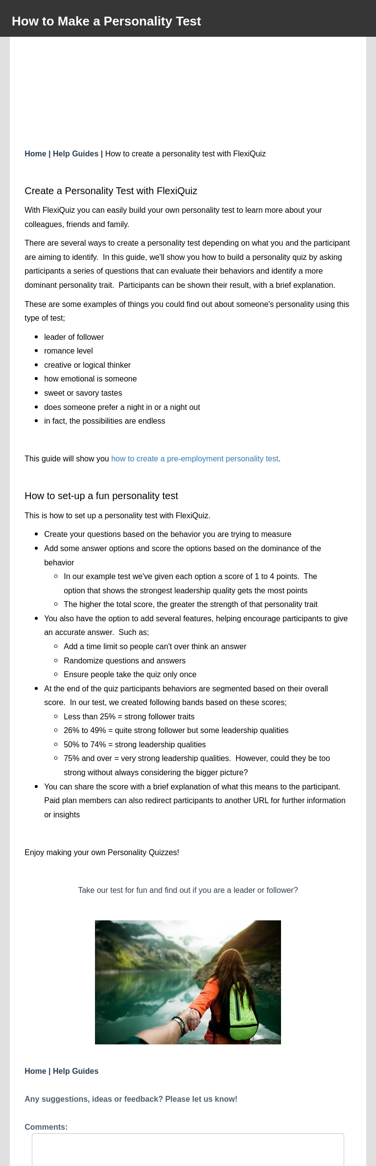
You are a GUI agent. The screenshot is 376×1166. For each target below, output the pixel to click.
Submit (188, 1126)
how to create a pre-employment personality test (195, 372)
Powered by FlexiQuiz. (188, 1154)
